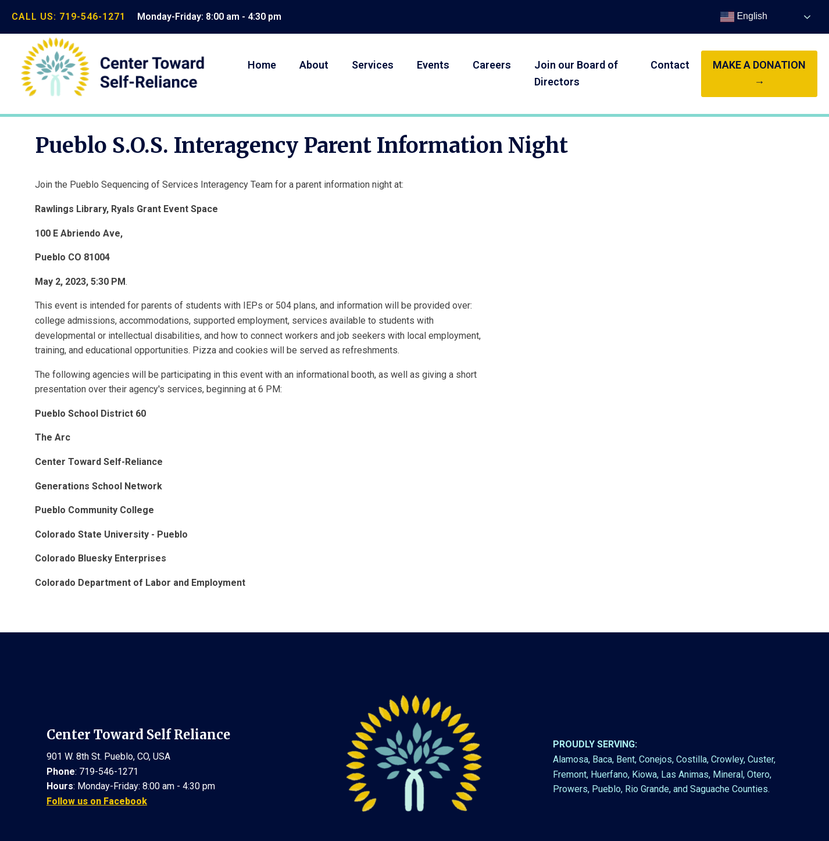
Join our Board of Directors (576, 73)
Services (373, 65)
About (313, 65)
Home (262, 65)
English (743, 17)
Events (433, 65)
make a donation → (759, 73)
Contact (670, 65)
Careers (492, 65)
